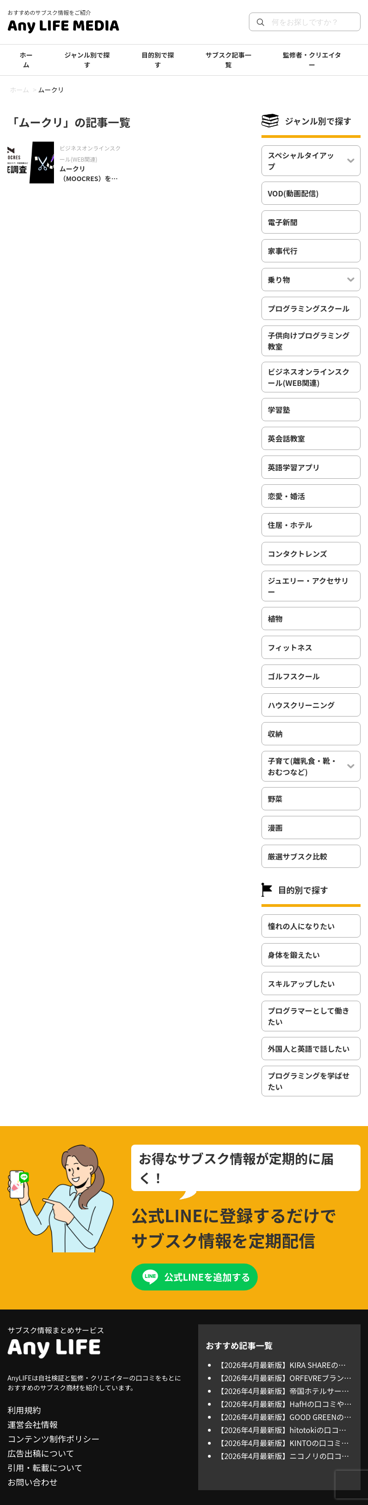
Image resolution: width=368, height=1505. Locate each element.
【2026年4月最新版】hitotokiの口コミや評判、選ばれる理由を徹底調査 (281, 1429)
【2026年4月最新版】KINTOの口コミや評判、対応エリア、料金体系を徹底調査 (283, 1442)
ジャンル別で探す (87, 59)
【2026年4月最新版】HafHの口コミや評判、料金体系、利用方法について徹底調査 (284, 1403)
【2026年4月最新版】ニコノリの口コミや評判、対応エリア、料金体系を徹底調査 (283, 1455)
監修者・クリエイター (312, 59)
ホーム (26, 59)
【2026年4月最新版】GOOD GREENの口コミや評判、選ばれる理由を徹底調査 (284, 1416)
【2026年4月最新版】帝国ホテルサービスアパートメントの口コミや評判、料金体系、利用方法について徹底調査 (284, 1390)
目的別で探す (157, 59)
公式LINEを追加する (207, 1276)
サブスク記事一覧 (228, 59)
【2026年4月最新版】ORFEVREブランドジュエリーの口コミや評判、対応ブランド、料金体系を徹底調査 (284, 1377)
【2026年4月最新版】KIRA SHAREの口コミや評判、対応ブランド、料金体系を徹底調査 (283, 1364)
